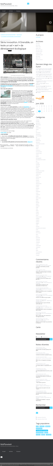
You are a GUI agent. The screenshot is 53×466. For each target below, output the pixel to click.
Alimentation (38, 124)
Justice (37, 189)
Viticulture (38, 253)
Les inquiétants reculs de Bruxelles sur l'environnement (11, 36)
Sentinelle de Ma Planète (41, 228)
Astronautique (38, 135)
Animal (37, 126)
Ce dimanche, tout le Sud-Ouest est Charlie (8, 34)
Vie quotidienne (39, 251)
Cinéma (37, 146)
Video (37, 250)
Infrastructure (38, 183)
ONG (37, 209)
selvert (32, 145)
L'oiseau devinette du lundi (45, 265)
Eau (36, 161)
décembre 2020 (39, 49)
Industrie (37, 181)
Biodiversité (38, 140)
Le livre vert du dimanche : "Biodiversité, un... (44, 296)
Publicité (37, 221)
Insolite (37, 186)
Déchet (37, 156)
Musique (37, 202)
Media (37, 199)
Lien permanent (4, 144)
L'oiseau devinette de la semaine (44, 283)
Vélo (37, 248)
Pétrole (37, 213)
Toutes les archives (39, 59)
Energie (37, 169)
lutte (37, 426)
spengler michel (39, 300)
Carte (38, 327)
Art (36, 131)
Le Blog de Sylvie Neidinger (46, 69)
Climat (37, 148)
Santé (37, 224)
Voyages (37, 255)
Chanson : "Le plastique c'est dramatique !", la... (44, 307)
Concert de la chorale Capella (41, 78)
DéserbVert (26, 107)
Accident (37, 119)
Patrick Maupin (39, 276)
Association (38, 132)
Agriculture (38, 123)
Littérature (38, 191)
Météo (37, 201)
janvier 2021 (38, 48)
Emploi (37, 167)
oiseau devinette (39, 432)
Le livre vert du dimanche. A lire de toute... (44, 314)
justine (37, 307)
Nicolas (37, 265)
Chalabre (39, 92)
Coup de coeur (39, 153)
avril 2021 (38, 43)
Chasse (37, 145)
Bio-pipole (38, 139)
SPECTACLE (38, 232)
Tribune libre (38, 245)
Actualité (16, 144)
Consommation (39, 151)
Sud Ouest (38, 237)
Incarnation (50, 76)
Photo (37, 215)
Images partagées (39, 83)
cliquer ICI (30, 141)
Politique (37, 218)
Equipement (38, 174)
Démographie (38, 158)
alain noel (48, 426)
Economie (38, 164)
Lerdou (37, 270)
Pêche (37, 210)
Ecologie (30, 144)
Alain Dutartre (38, 282)
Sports (37, 236)
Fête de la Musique (39, 86)
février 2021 (38, 46)
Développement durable (23, 144)
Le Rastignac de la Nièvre (41, 76)
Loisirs (37, 196)
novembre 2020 (39, 51)
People (37, 212)
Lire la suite (38, 37)
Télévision (38, 239)
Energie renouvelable (40, 170)
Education (38, 166)
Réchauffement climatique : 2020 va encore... (44, 289)
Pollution (12, 145)
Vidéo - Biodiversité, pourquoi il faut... (44, 301)
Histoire (37, 178)
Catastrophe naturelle (40, 143)
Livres (37, 193)
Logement (38, 194)
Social (37, 229)
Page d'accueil (19, 34)
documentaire (39, 428)
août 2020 (38, 56)
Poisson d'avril (39, 216)
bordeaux (38, 434)
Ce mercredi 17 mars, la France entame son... (43, 358)
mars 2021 (38, 45)
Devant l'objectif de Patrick (46, 75)
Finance (37, 175)
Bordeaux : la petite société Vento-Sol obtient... (43, 398)
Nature (37, 204)
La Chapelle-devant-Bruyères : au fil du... (44, 88)
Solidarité (38, 231)
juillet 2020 (38, 57)
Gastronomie (38, 177)
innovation (20, 145)
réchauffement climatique (42, 430)
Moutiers (37, 313)
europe (46, 432)
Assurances (38, 134)
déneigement (27, 145)
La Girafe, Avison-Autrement (43, 89)
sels (24, 145)
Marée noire (38, 197)
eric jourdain (38, 295)
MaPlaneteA (6, 3)
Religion (37, 223)
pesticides (42, 426)
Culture (37, 154)
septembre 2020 (39, 54)
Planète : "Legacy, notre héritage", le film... (43, 386)
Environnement (3, 145)
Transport (38, 242)
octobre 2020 (38, 53)
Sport (37, 234)
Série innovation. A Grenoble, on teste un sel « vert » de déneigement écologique (17, 45)
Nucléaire (38, 205)
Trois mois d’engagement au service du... (44, 91)
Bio (36, 137)
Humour (37, 180)
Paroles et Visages (42, 81)
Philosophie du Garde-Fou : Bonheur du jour (43, 87)
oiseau (43, 434)
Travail (37, 244)
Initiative (8, 145)
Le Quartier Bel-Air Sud (45, 72)
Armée (37, 129)
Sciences (37, 226)
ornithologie (48, 434)
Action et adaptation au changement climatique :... (43, 277)
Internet (37, 188)
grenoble (2, 146)
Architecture (38, 127)
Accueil (3, 11)
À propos (18, 11)
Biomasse (38, 142)
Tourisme (38, 240)
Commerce (38, 150)
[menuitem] (4, 11)
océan (37, 207)
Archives (11, 11)
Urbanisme (38, 247)
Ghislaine (37, 289)
